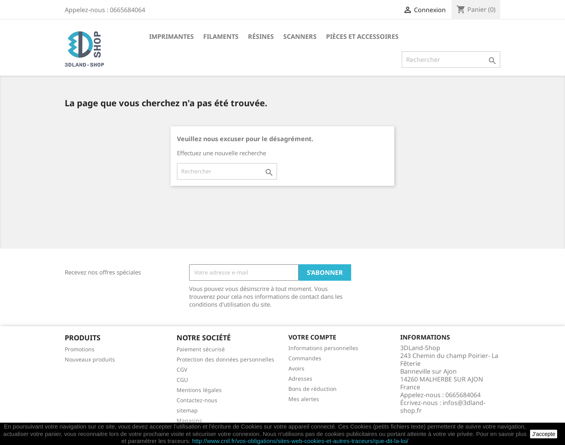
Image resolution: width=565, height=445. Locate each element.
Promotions (80, 349)
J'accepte (543, 434)
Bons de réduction (312, 388)
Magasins (189, 420)
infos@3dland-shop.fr (442, 406)
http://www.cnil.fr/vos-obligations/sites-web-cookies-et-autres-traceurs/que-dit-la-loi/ (300, 441)
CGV (182, 369)
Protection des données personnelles (225, 359)
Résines (261, 36)
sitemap (187, 410)
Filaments (221, 36)
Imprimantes (171, 36)
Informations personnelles (323, 348)
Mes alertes (303, 399)
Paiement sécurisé (201, 349)
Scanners (300, 36)
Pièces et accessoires (362, 36)
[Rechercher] (451, 59)
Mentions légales (199, 390)
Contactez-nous (197, 400)
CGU (182, 379)
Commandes (304, 358)
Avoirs (296, 368)
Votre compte (312, 337)
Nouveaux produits (90, 359)
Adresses (300, 378)
